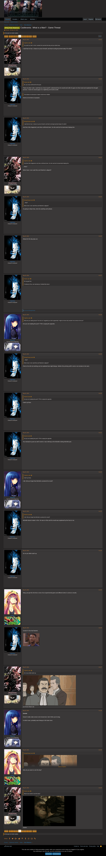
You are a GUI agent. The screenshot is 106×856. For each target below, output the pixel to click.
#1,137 (99, 667)
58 (22, 36)
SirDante (7, 30)
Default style (8, 846)
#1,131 (99, 432)
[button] (18, 19)
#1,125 (99, 196)
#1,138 (99, 710)
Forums (7, 19)
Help (98, 846)
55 (14, 36)
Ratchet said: (28, 396)
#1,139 (99, 750)
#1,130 (99, 393)
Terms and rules (84, 846)
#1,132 (99, 472)
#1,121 (99, 39)
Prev (6, 36)
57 (19, 36)
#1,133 (99, 511)
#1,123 (99, 118)
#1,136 (99, 627)
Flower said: (28, 82)
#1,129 (99, 354)
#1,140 (99, 787)
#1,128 (99, 314)
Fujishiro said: (28, 42)
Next (34, 36)
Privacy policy (92, 846)
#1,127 (99, 275)
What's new (24, 19)
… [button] (12, 36)
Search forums (14, 22)
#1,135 (99, 590)
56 (17, 36)
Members (32, 19)
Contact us (76, 846)
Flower (13, 615)
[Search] (98, 19)
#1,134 (99, 550)
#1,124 (99, 157)
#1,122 (99, 78)
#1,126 (99, 236)
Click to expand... (62, 766)
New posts (6, 22)
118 (30, 36)
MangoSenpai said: (29, 121)
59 (25, 36)
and (31, 310)
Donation (14, 19)
